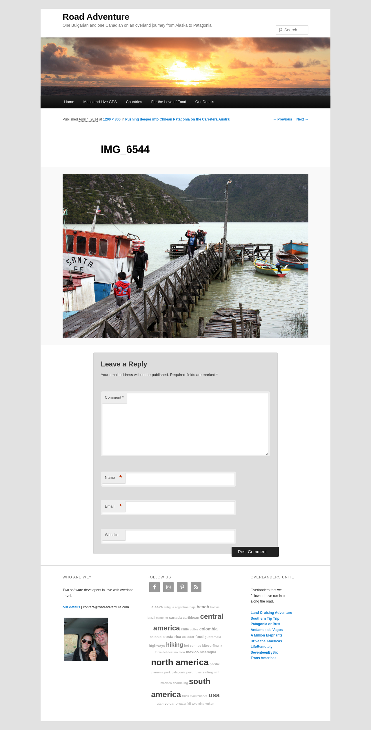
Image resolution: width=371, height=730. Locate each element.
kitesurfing (210, 645)
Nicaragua (208, 652)
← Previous (282, 119)
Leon (182, 652)
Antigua (169, 607)
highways (157, 645)
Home (69, 102)
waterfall (185, 703)
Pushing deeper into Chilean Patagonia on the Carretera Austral (177, 119)
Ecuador (188, 637)
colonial (156, 637)
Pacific (215, 664)
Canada (175, 617)
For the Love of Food (168, 102)
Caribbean (191, 618)
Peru (190, 672)
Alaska (157, 607)
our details (71, 607)
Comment (114, 397)
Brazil (151, 617)
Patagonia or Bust (266, 624)
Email (113, 506)
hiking (174, 644)
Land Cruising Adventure (271, 613)
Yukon (209, 703)
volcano (171, 704)
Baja (193, 607)
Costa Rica (172, 636)
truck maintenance (195, 696)
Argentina (182, 607)
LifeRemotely (261, 647)
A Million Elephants (267, 635)
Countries (134, 102)
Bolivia (214, 607)
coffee (194, 629)
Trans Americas (264, 658)
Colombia (208, 629)
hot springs (192, 645)
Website (112, 535)
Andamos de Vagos (267, 630)
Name (113, 478)
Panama (157, 672)
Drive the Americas (266, 641)
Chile (185, 629)
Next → (302, 119)
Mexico (192, 652)
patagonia (178, 672)
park (167, 672)
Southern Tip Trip (265, 618)
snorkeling (180, 683)
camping (162, 617)
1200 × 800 (111, 119)
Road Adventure (96, 16)
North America (179, 662)
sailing (208, 672)
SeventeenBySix (264, 652)
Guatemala (213, 637)
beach (203, 606)
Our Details (204, 102)
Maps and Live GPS (100, 102)
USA (214, 695)
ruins (197, 672)
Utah (160, 703)
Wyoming (198, 703)
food (199, 636)
